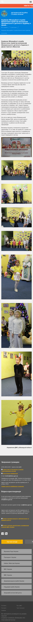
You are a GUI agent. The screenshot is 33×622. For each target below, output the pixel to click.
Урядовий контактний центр (13, 593)
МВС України (8, 575)
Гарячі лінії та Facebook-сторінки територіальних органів (12, 470)
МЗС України (8, 569)
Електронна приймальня (10, 473)
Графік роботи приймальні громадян (12, 486)
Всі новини (4, 27)
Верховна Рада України (11, 551)
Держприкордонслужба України (14, 581)
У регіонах (13, 27)
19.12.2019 (4, 33)
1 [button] (16, 546)
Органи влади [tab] (12, 542)
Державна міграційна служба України (19, 13)
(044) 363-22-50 (6, 467)
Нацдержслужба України (12, 587)
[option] (13, 542)
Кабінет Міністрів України (12, 563)
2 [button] (18, 546)
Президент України (10, 557)
